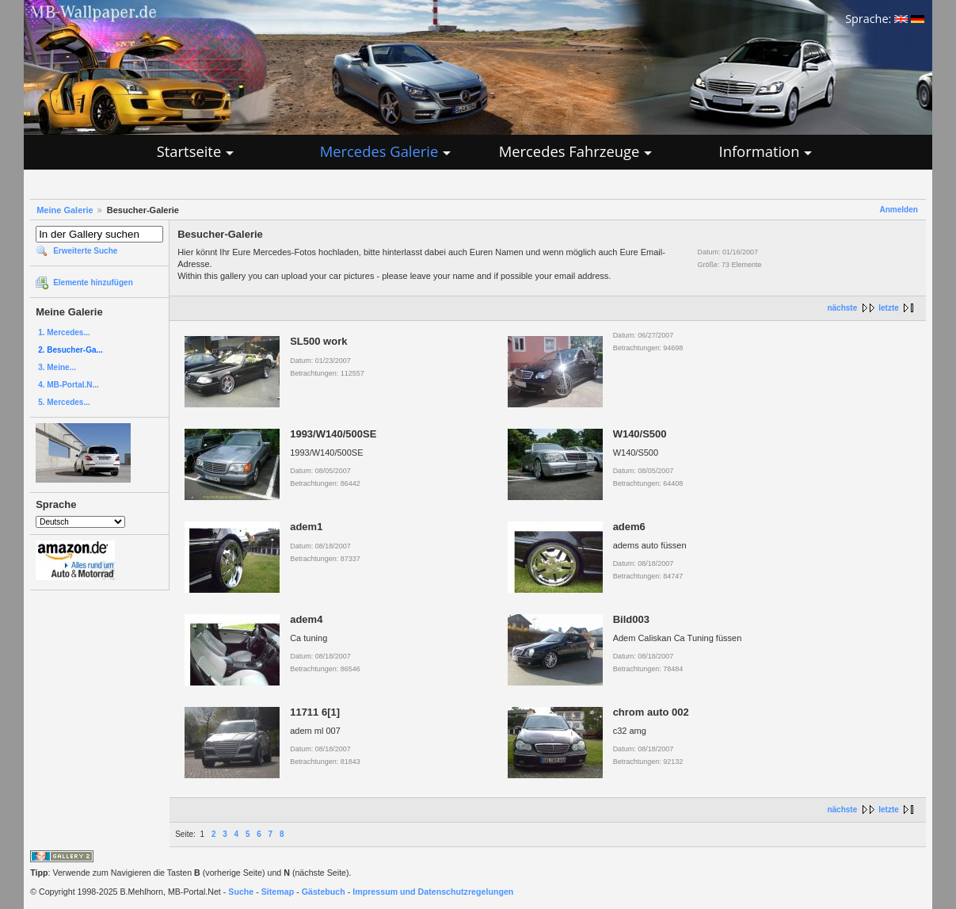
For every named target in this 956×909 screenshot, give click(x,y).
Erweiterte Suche (85, 250)
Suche (240, 891)
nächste (842, 308)
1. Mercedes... (64, 332)
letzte (888, 308)
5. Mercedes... (64, 402)
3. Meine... (57, 367)
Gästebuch (323, 891)
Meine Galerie (64, 210)
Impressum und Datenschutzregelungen (432, 891)
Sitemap (277, 891)
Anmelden (898, 209)
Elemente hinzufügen (93, 282)
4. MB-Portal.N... (68, 384)
